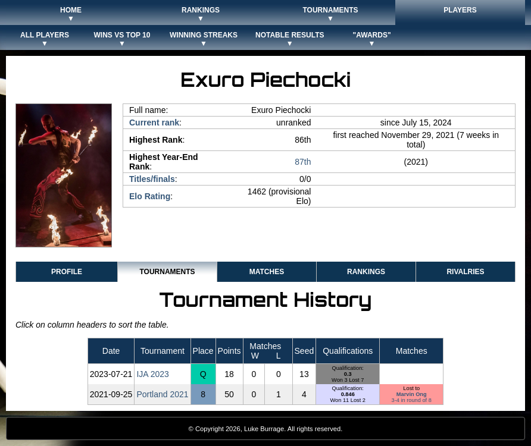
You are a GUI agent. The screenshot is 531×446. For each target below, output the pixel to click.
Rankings (366, 272)
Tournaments (167, 272)
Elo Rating (149, 196)
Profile (66, 272)
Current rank (154, 122)
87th (303, 162)
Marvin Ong (411, 394)
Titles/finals (152, 179)
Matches (266, 272)
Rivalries (465, 272)
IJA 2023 (152, 374)
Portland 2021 (162, 394)
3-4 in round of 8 (412, 400)
